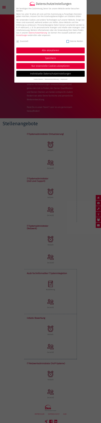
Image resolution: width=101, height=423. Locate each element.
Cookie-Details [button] (38, 76)
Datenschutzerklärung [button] (52, 76)
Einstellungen (22, 32)
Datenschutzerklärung (38, 30)
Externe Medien (74, 38)
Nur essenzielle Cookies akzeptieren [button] (50, 63)
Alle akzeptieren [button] (50, 47)
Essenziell (22, 38)
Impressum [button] (63, 76)
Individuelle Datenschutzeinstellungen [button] (50, 70)
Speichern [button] (50, 55)
